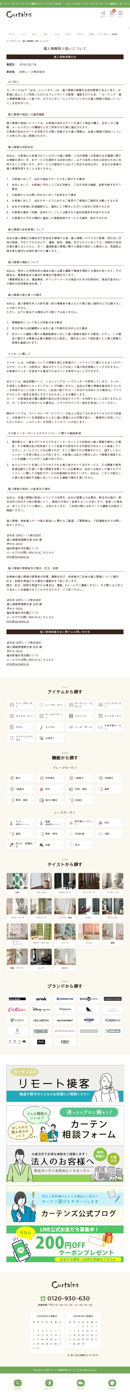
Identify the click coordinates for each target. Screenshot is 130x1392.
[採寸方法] (81, 1385)
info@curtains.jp (17, 557)
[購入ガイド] (49, 1385)
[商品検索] (18, 1385)
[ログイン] (103, 14)
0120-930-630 (68, 1298)
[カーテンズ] (18, 14)
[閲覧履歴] (112, 1385)
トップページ (13, 41)
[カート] (111, 14)
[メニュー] (120, 14)
